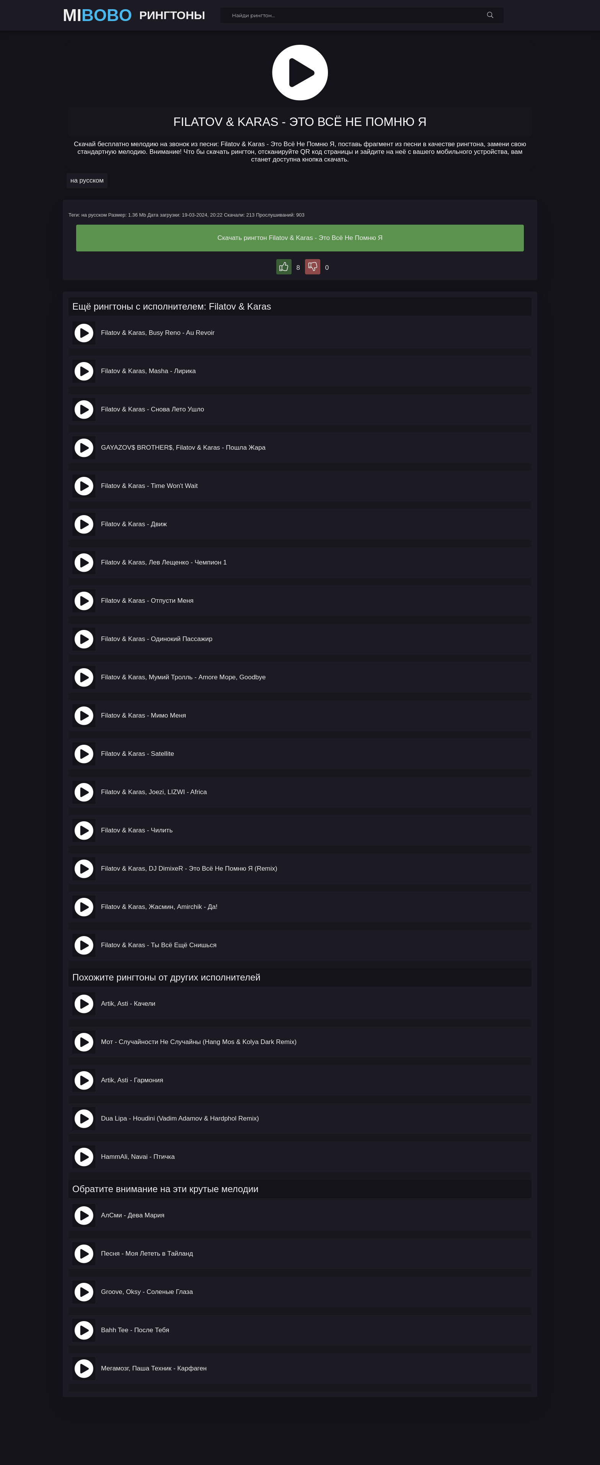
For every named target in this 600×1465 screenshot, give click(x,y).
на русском (87, 180)
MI (97, 15)
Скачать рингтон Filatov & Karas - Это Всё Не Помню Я (300, 237)
